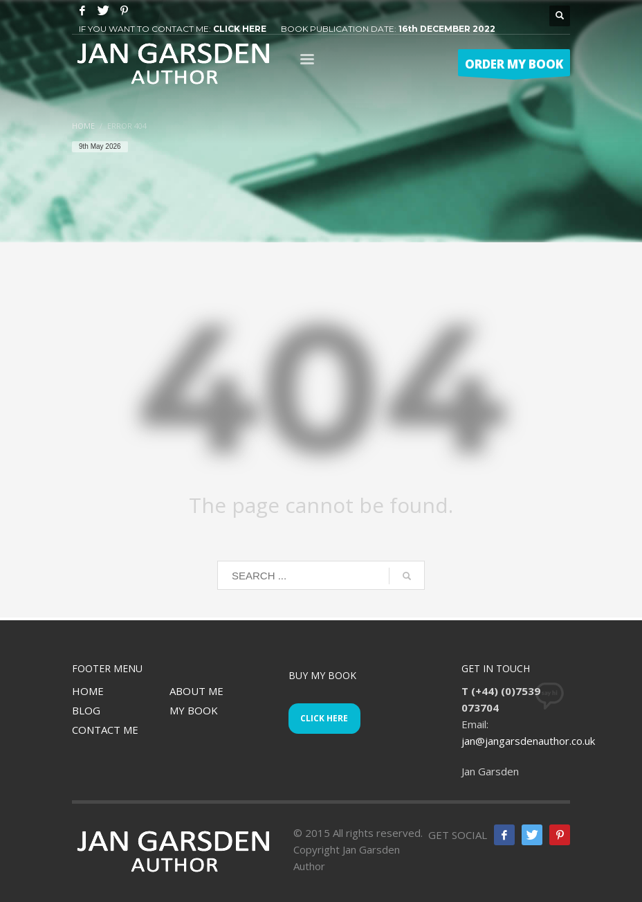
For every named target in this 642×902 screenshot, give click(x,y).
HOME (88, 691)
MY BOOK (193, 710)
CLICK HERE (239, 29)
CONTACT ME (105, 730)
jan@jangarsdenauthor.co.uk (528, 741)
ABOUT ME (196, 691)
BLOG (86, 710)
